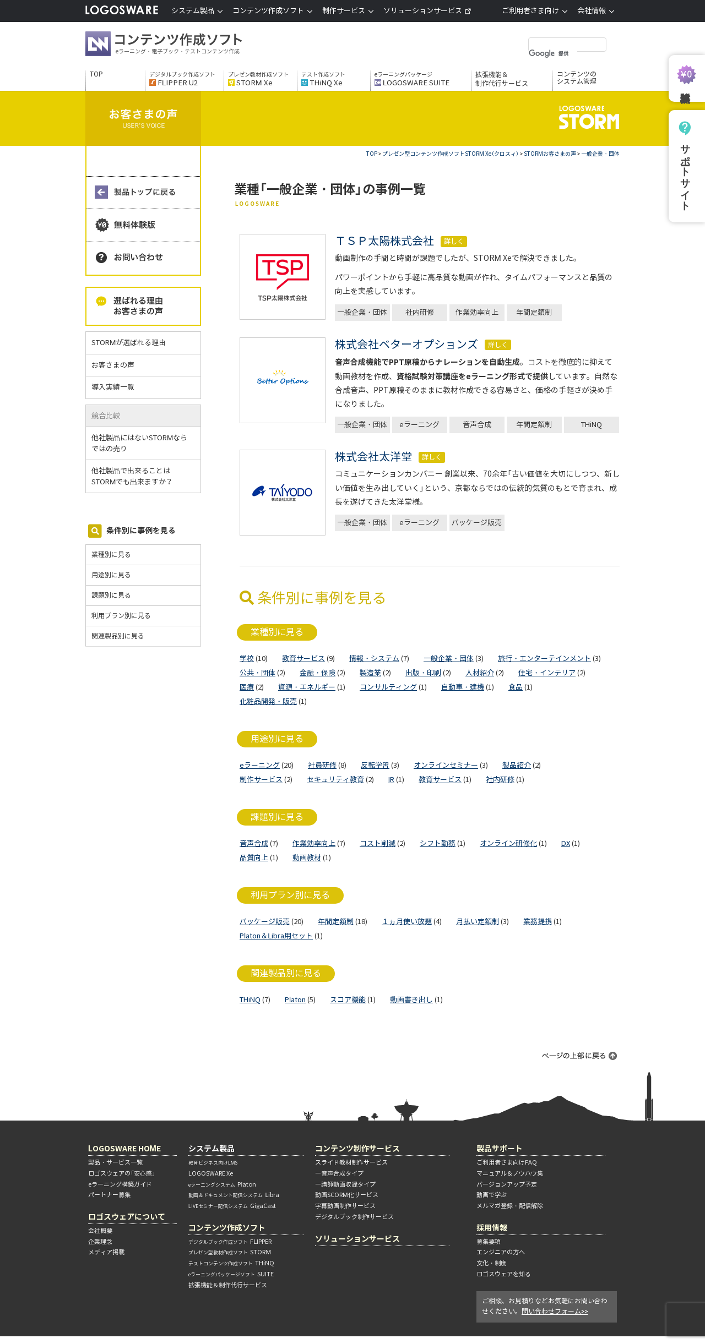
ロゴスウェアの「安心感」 (121, 1173)
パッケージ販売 (477, 522)
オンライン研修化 (508, 843)
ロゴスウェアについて (126, 1216)
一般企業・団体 (362, 312)
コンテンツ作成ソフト (181, 45)
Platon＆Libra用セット (276, 936)
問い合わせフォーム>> (555, 1311)
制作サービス (261, 779)
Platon (295, 1000)
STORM (229, 1252)
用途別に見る (111, 575)
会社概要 (100, 1230)
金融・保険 (317, 673)
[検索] (553, 53)
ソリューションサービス (427, 11)
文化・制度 (491, 1263)
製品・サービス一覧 (115, 1162)
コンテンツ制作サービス (357, 1148)
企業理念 (100, 1241)
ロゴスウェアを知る (503, 1274)
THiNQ (591, 424)
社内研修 (419, 312)
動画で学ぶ (491, 1195)
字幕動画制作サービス (345, 1206)
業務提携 (537, 921)
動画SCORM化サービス (346, 1195)
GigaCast (232, 1206)
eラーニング (419, 424)
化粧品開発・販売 (268, 701)
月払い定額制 (477, 921)
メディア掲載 (106, 1252)
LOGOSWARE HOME (124, 1148)
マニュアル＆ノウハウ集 (509, 1173)
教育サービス (303, 658)
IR (391, 779)
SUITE (231, 1274)
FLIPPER (230, 1241)
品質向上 (254, 858)
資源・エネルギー (306, 687)
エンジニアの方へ (500, 1252)
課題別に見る (111, 595)
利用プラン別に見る (121, 615)
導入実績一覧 (112, 387)
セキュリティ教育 (335, 779)
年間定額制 (534, 312)
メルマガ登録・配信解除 (509, 1206)
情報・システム (374, 658)
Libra (233, 1195)
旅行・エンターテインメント (544, 658)
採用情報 (491, 1227)
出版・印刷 (423, 673)
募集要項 (488, 1241)
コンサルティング (388, 687)
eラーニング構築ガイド (120, 1184)
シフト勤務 (437, 843)
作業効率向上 (476, 312)
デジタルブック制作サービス (354, 1217)
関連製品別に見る (117, 636)
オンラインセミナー (446, 765)
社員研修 (322, 765)
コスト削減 (377, 843)
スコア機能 (348, 1000)
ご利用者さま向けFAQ (506, 1162)
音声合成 (477, 424)
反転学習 (375, 765)
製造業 (370, 673)
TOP (96, 74)
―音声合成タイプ (339, 1173)
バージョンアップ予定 (506, 1184)
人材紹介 (479, 673)
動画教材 (306, 858)
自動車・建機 (462, 687)
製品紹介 (516, 765)
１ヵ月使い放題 (407, 921)
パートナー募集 (109, 1195)
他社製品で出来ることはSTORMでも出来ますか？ (136, 476)
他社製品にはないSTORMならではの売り (139, 443)
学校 (247, 658)
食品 (515, 687)
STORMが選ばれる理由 (128, 342)
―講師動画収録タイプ (345, 1184)
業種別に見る (111, 554)
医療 (247, 687)
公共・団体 (257, 673)
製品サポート (499, 1148)
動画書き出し (411, 1000)
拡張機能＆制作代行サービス (501, 79)
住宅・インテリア (547, 673)
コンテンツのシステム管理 (576, 77)
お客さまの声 (112, 365)
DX (565, 843)
